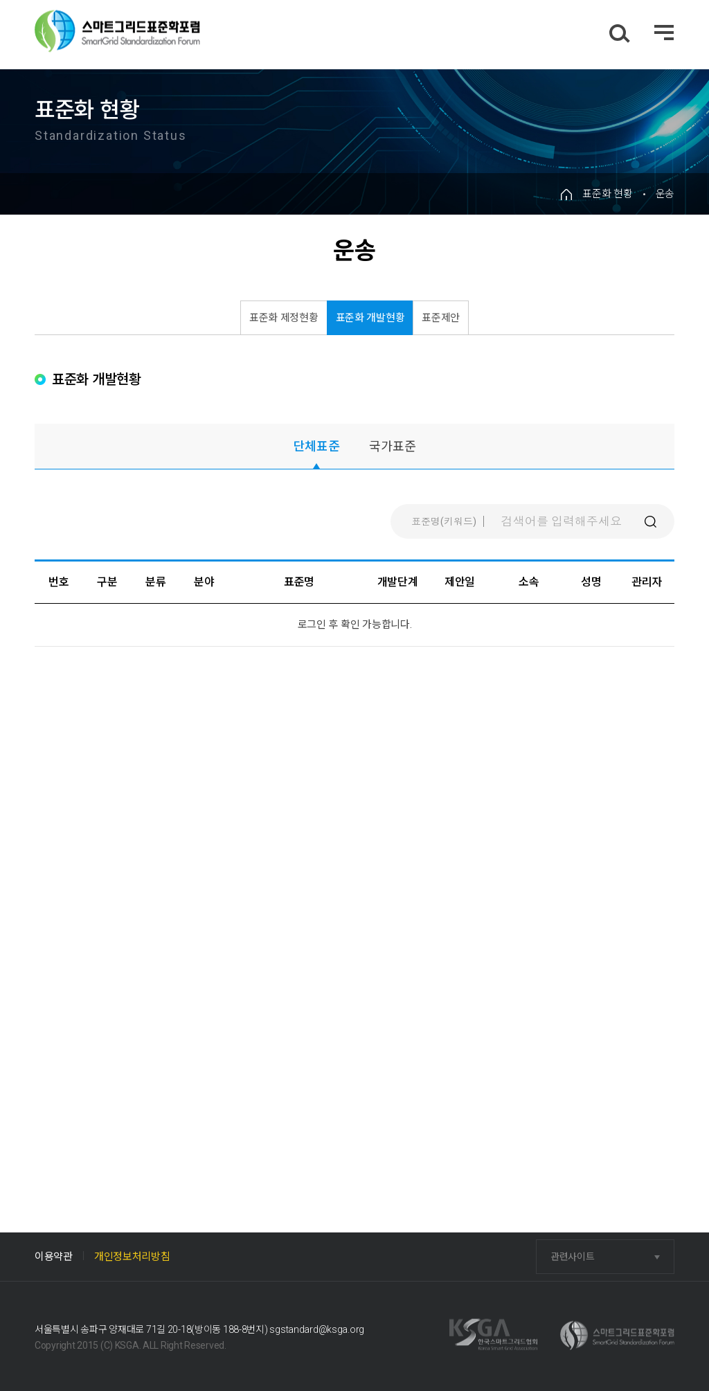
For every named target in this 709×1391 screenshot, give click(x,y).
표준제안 (441, 318)
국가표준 (392, 446)
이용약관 (54, 1256)
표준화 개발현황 (370, 318)
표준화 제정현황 (283, 318)
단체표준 (317, 446)
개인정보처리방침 (132, 1256)
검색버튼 (650, 521)
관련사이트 (572, 1256)
